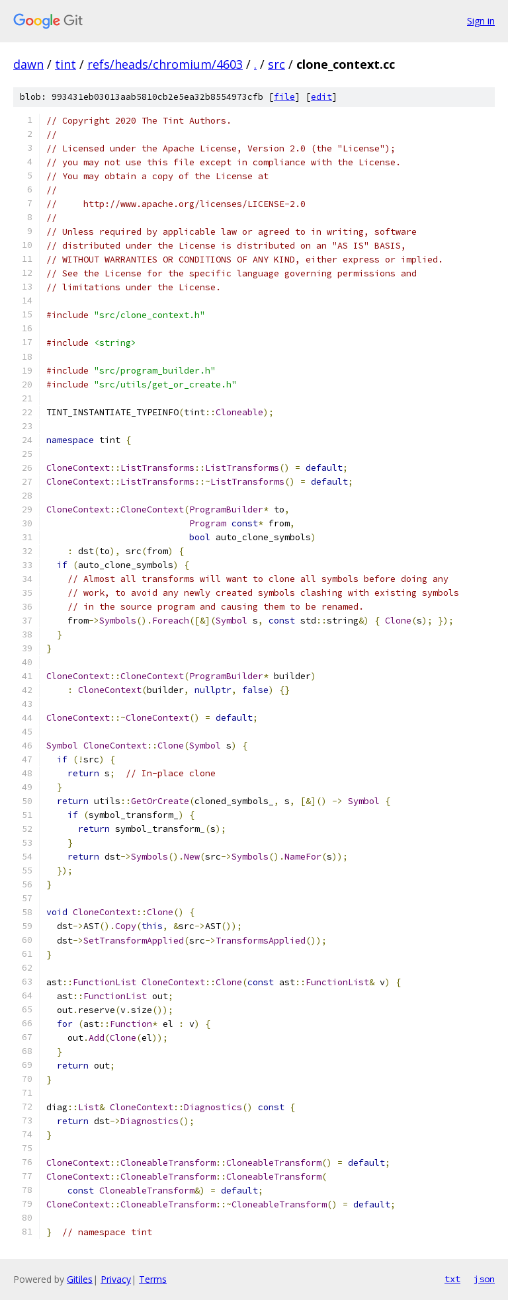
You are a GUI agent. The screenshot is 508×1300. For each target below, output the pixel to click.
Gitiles (80, 1279)
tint (65, 64)
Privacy (116, 1279)
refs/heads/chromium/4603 (165, 64)
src (276, 64)
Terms (153, 1279)
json (484, 1279)
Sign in (481, 21)
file (284, 96)
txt (452, 1279)
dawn (28, 64)
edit (321, 96)
